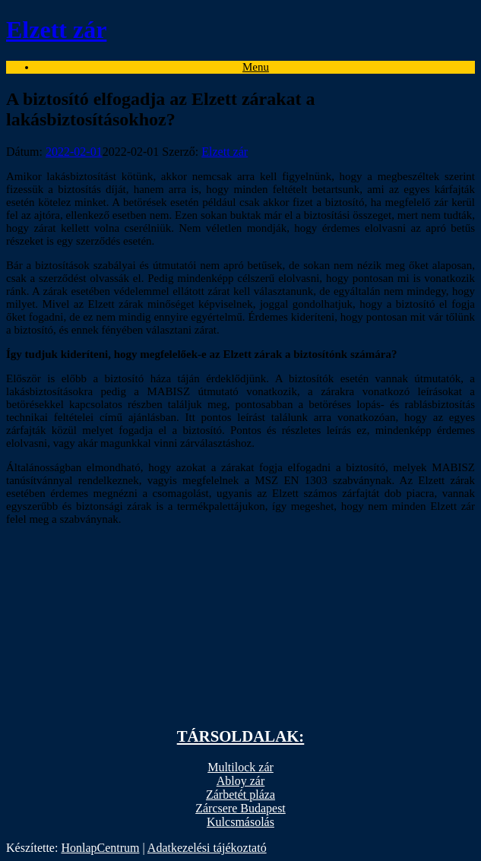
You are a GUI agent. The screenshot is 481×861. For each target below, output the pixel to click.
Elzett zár (224, 151)
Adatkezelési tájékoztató (207, 847)
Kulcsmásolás (240, 821)
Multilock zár (240, 767)
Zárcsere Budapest (240, 808)
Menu (255, 67)
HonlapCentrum (100, 847)
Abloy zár (241, 780)
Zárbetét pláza (240, 794)
